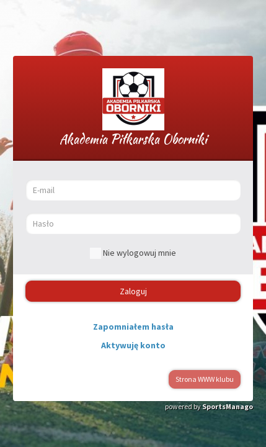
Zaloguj (133, 291)
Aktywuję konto (133, 345)
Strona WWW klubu (204, 379)
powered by (209, 406)
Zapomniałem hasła (133, 326)
